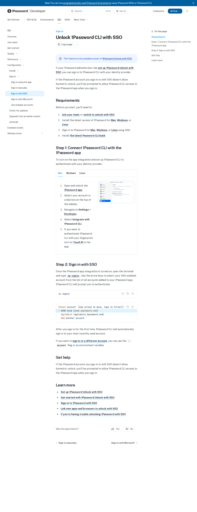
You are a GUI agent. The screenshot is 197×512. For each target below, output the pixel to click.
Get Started (13, 20)
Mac (113, 120)
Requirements (158, 37)
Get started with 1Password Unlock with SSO (88, 397)
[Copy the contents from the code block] (128, 294)
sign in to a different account (89, 340)
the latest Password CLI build (87, 135)
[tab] (60, 173)
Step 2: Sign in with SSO (163, 50)
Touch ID (78, 242)
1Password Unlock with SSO (117, 58)
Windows (122, 120)
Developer (70, 214)
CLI (59, 20)
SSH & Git (30, 20)
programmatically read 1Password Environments (87, 3)
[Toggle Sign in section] (24, 76)
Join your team (70, 114)
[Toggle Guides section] (24, 53)
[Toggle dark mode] (187, 11)
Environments (47, 20)
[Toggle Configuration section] (24, 65)
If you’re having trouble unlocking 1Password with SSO (93, 414)
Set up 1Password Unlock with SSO (82, 392)
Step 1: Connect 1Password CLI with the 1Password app (171, 44)
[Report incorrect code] (123, 294)
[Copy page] (65, 44)
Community (158, 11)
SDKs (67, 20)
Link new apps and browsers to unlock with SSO (89, 408)
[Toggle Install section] (24, 71)
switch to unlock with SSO (99, 114)
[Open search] (91, 11)
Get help (155, 55)
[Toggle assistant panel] (121, 11)
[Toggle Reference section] (24, 59)
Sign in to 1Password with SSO (79, 403)
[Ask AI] (133, 294)
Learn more (157, 60)
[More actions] (76, 44)
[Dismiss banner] (193, 3)
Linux (65, 124)
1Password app (73, 190)
